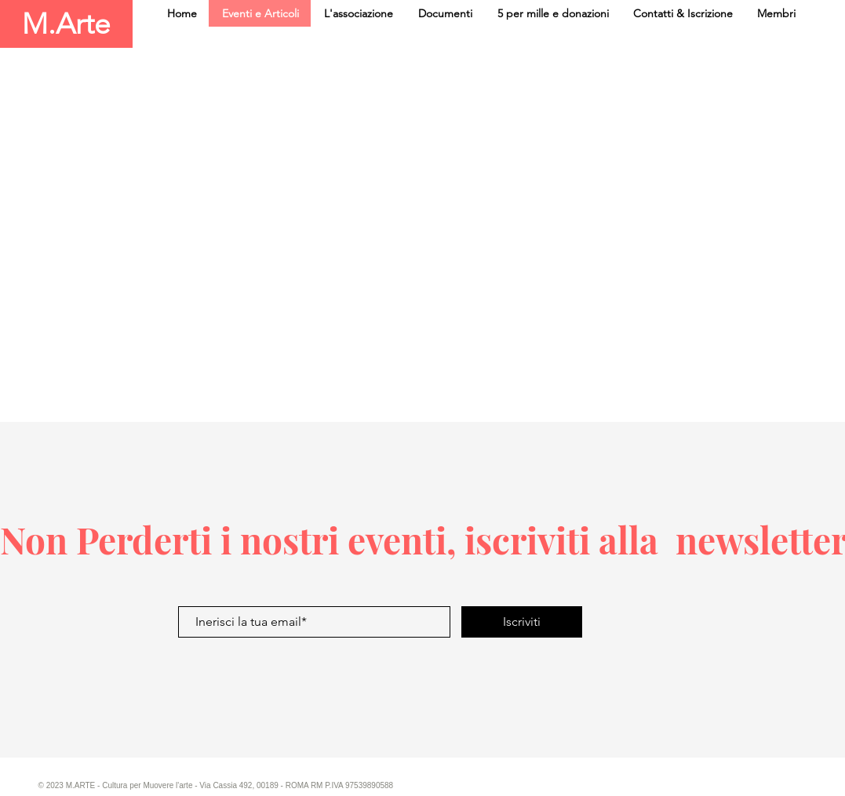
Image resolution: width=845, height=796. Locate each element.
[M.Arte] (66, 24)
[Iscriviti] (521, 622)
